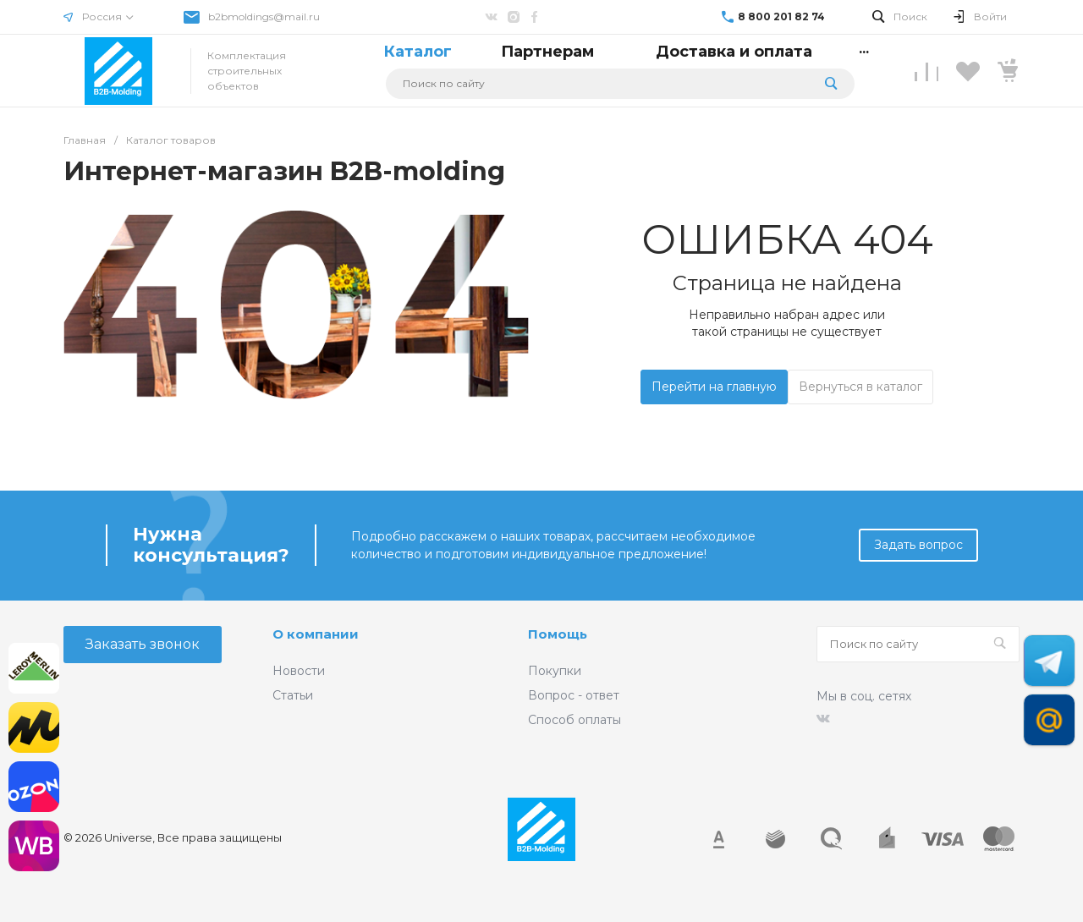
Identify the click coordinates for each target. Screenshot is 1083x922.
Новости (298, 670)
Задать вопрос (918, 544)
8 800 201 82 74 (781, 16)
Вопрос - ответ (573, 695)
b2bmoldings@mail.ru (264, 16)
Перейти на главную (714, 386)
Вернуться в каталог (860, 386)
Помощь (557, 634)
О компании (315, 634)
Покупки (554, 670)
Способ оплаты (574, 719)
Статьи (292, 695)
